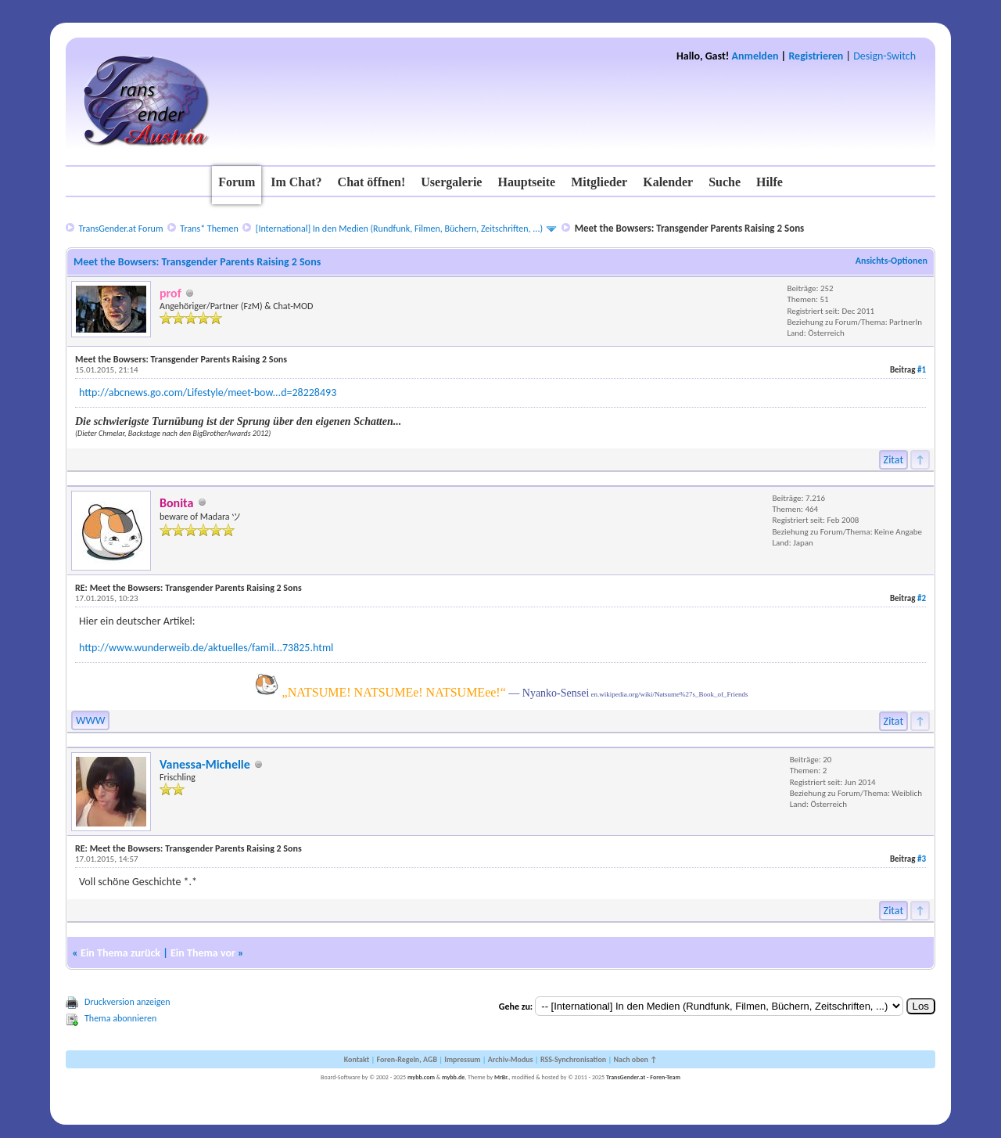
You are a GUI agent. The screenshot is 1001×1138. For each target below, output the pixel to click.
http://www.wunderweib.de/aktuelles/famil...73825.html (206, 647)
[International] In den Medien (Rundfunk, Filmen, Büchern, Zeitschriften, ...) (399, 228)
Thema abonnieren (120, 1018)
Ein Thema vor (202, 953)
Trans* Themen (209, 228)
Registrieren (815, 56)
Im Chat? (296, 182)
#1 (921, 370)
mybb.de (453, 1077)
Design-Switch (884, 56)
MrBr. (501, 1077)
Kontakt (356, 1059)
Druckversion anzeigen (127, 1001)
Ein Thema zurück (120, 953)
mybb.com (421, 1077)
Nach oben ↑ (635, 1059)
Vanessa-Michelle (205, 764)
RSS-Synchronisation (573, 1059)
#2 (921, 598)
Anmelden (755, 56)
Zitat (894, 459)
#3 (921, 859)
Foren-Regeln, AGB (406, 1059)
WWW (90, 720)
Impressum (462, 1059)
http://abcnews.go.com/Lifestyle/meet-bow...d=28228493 (207, 392)
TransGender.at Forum (120, 228)
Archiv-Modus (510, 1059)
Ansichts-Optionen (891, 260)
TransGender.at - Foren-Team (643, 1077)
